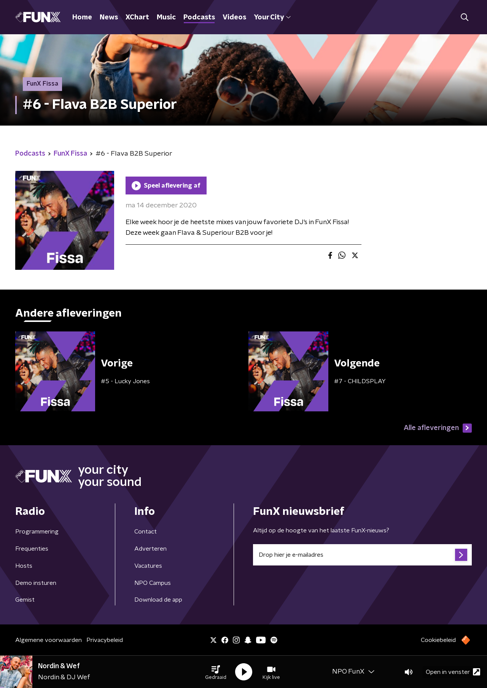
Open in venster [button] (453, 671)
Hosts (23, 566)
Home (82, 17)
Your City (272, 17)
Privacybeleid (104, 640)
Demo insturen (35, 583)
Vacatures (148, 566)
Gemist (25, 600)
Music (166, 17)
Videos (234, 17)
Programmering (37, 532)
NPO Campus (152, 583)
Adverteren (150, 549)
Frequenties (31, 549)
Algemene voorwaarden (48, 640)
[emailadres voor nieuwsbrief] (362, 554)
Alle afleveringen (438, 428)
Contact (145, 532)
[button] (216, 672)
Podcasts (199, 17)
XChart (137, 17)
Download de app (158, 600)
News (109, 17)
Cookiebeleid (438, 640)
